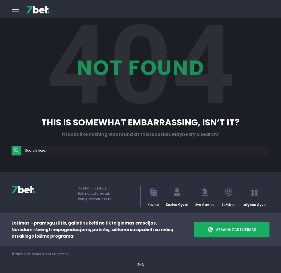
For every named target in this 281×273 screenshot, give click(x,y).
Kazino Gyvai (177, 204)
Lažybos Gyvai (254, 204)
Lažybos (228, 204)
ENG (140, 265)
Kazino (153, 204)
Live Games (205, 204)
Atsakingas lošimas (231, 229)
